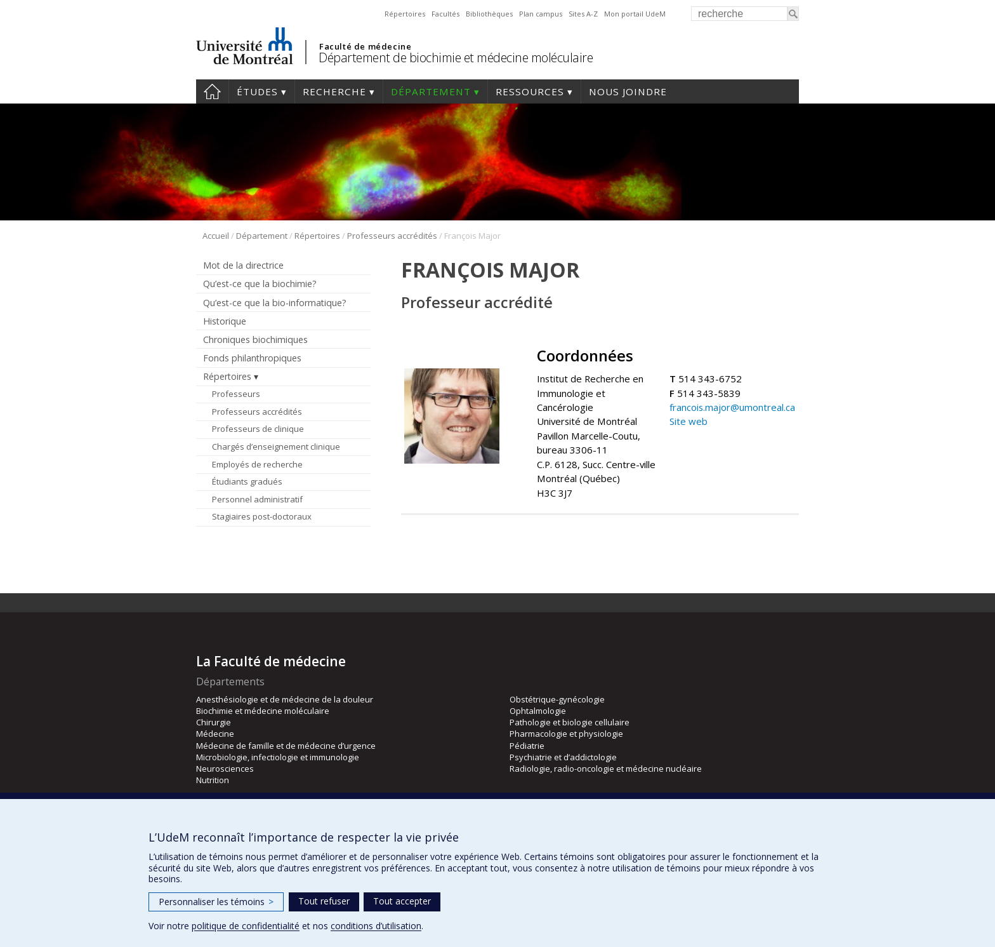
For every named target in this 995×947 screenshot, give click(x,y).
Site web (688, 421)
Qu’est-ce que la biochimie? (260, 284)
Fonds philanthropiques (252, 358)
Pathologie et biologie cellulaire (569, 722)
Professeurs (236, 394)
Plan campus (540, 13)
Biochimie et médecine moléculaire (262, 710)
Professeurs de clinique (258, 428)
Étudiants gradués (247, 481)
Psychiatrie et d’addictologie (563, 757)
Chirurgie (213, 722)
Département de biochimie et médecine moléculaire (456, 57)
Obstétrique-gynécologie (557, 699)
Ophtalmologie (538, 710)
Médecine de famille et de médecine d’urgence (286, 745)
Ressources (530, 91)
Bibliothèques (489, 13)
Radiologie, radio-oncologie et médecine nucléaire (606, 768)
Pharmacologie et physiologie (566, 733)
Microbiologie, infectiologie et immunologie (277, 757)
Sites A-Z (583, 13)
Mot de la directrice (243, 265)
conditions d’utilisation (376, 926)
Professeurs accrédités (392, 235)
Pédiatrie (527, 745)
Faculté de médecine (365, 46)
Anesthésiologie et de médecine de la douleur (284, 699)
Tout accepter (402, 901)
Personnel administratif (257, 499)
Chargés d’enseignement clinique (276, 446)
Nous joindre (628, 91)
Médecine (215, 733)
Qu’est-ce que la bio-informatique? (274, 303)
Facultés (445, 13)
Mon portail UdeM (635, 13)
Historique (224, 321)
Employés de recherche (257, 464)
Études (257, 91)
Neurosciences (225, 768)
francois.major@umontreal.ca (732, 407)
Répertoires (405, 13)
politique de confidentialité (246, 926)
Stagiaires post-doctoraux (262, 516)
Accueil (212, 91)
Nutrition (212, 780)
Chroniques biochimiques (255, 339)
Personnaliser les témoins (216, 902)
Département (431, 91)
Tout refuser (324, 901)
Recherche (334, 91)
